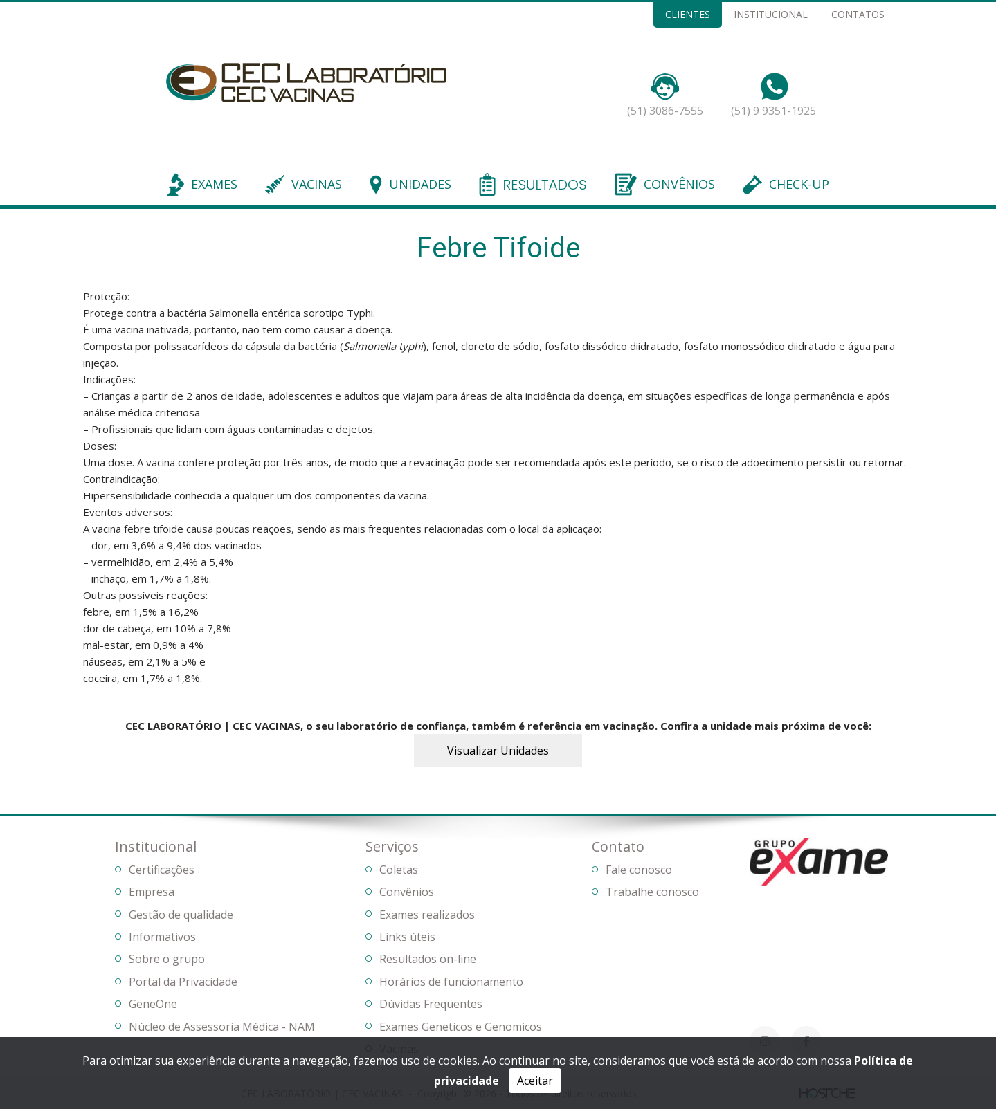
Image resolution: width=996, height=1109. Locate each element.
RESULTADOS (544, 185)
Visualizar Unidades (498, 750)
